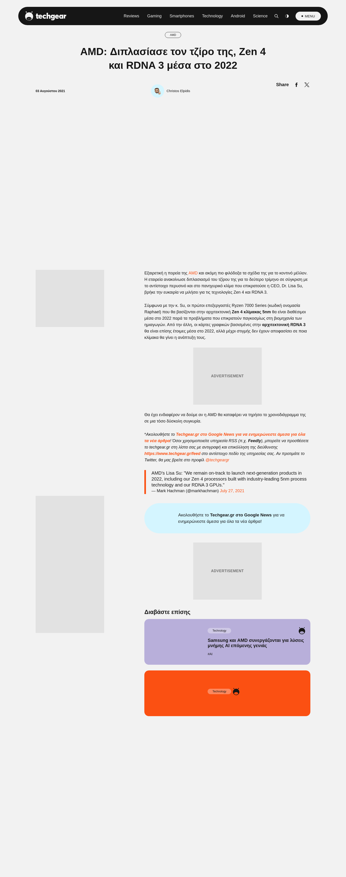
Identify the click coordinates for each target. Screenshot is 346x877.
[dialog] (173, 438)
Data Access (173, 548)
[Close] (252, 329)
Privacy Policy (199, 548)
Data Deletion (147, 548)
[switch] (230, 418)
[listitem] (173, 408)
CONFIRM (140, 531)
